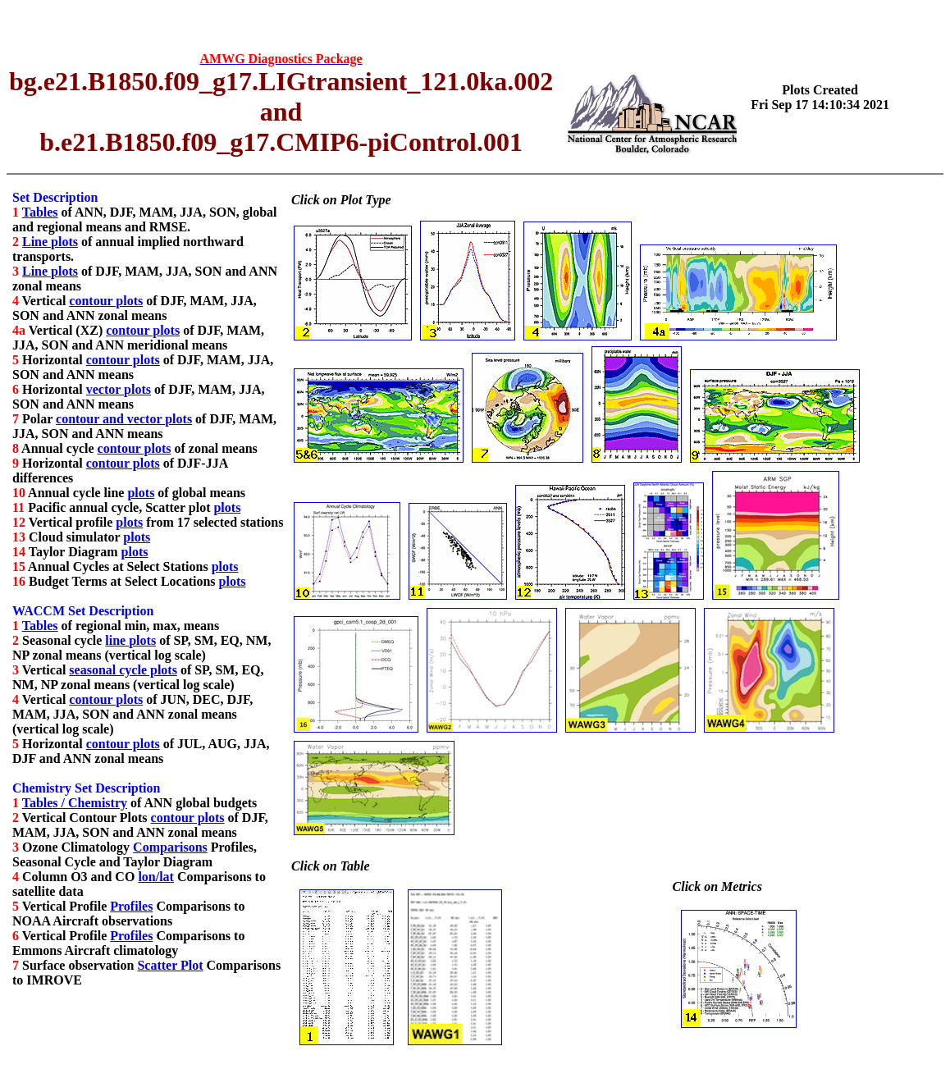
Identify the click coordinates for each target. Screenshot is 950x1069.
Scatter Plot (170, 965)
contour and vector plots (124, 419)
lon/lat (156, 877)
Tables (40, 212)
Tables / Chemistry (74, 803)
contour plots (106, 301)
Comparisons (170, 847)
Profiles (131, 906)
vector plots (118, 389)
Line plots (50, 242)
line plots (130, 640)
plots (140, 493)
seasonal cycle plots (123, 670)
